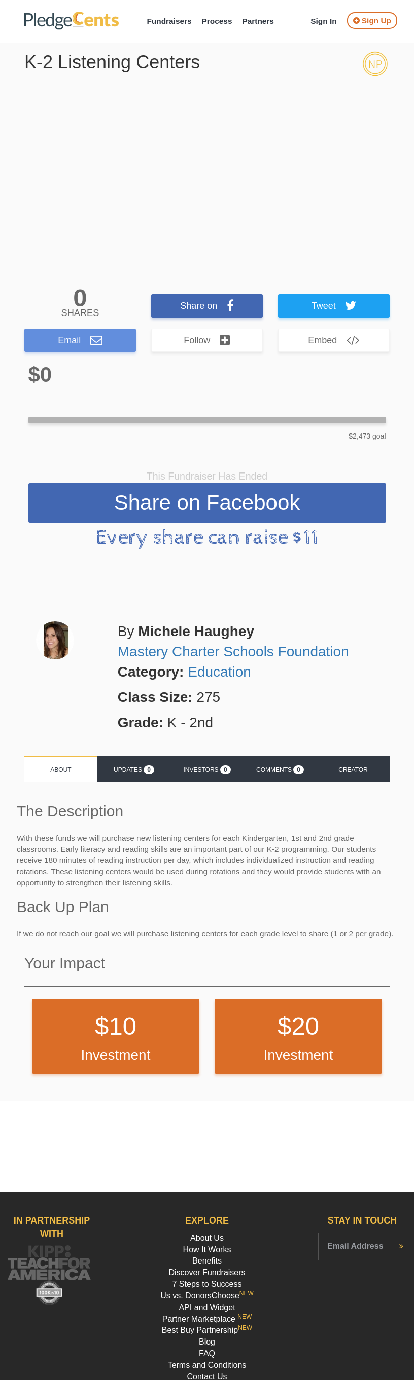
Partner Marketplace (207, 1319)
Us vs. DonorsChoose (207, 1295)
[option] (207, 171)
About (60, 769)
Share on (207, 306)
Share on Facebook (207, 503)
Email (80, 340)
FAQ (207, 1353)
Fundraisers (169, 21)
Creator (353, 769)
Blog (207, 1341)
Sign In (323, 21)
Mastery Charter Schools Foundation (233, 651)
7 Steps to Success (207, 1284)
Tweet (334, 306)
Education (219, 672)
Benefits (207, 1260)
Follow (207, 340)
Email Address (355, 1246)
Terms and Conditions (207, 1365)
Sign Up (372, 20)
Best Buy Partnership (207, 1330)
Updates (134, 769)
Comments (280, 769)
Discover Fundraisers (206, 1272)
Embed (334, 340)
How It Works (207, 1249)
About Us (207, 1238)
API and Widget (207, 1307)
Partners (257, 21)
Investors (206, 769)
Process (217, 21)
